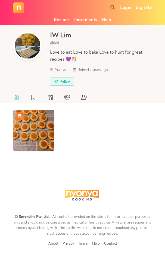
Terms (83, 243)
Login (125, 7)
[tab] (19, 97)
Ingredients (85, 20)
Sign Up (144, 7)
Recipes (62, 20)
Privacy (68, 243)
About (53, 243)
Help (106, 20)
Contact (110, 243)
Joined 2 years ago (90, 70)
